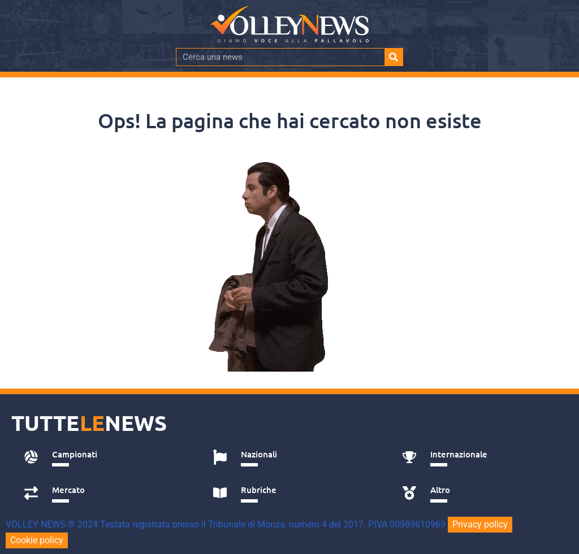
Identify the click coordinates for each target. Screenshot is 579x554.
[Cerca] (393, 57)
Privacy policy (480, 524)
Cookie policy (36, 540)
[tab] (106, 457)
